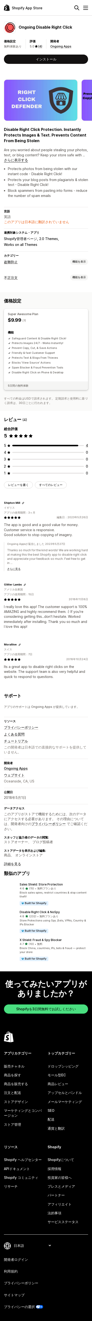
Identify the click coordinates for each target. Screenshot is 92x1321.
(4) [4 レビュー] (40, 46)
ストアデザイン (16, 1102)
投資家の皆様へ (60, 1177)
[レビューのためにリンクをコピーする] (23, 503)
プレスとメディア (61, 1186)
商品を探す (12, 1075)
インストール (46, 59)
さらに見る (14, 569)
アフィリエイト (60, 1204)
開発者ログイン (16, 1259)
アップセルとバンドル (65, 1093)
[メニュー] (85, 7)
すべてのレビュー (51, 485)
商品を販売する (16, 1084)
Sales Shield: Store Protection (41, 884)
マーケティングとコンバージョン (23, 1112)
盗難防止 (11, 262)
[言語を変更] (32, 1245)
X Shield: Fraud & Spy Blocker (41, 940)
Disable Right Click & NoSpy (40, 912)
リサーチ (11, 1186)
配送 (51, 1119)
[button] (46, 894)
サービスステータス (63, 1222)
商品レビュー (58, 1084)
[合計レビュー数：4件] (87, 445)
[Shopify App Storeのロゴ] (23, 7)
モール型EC (57, 1075)
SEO (51, 1110)
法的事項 (54, 1213)
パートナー (56, 1195)
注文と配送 (12, 1093)
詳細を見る (12, 864)
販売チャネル (14, 1066)
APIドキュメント (17, 1169)
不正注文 (11, 278)
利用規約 (11, 1271)
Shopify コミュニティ (21, 1177)
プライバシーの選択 (19, 1307)
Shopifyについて (61, 1160)
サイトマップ (14, 1295)
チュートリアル (16, 741)
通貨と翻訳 (56, 1128)
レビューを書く (18, 485)
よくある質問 (14, 734)
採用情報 (54, 1169)
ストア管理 (12, 1124)
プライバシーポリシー (21, 727)
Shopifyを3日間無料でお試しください (46, 1009)
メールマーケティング (65, 1102)
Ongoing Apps (60, 46)
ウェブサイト (14, 775)
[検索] (76, 7)
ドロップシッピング (63, 1066)
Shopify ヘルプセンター (23, 1160)
